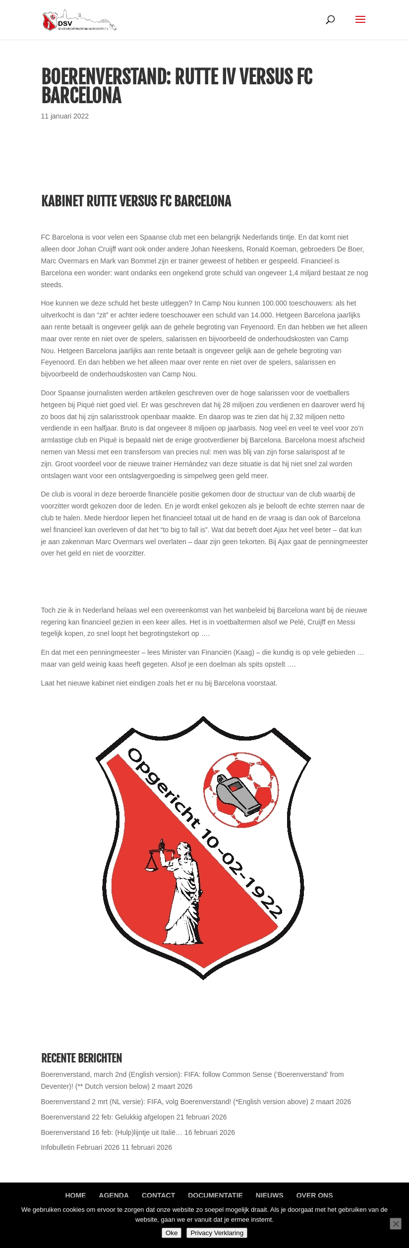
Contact (158, 1195)
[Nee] (396, 1224)
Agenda (114, 1195)
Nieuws (270, 1195)
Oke (171, 1233)
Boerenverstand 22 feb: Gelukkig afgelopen (108, 1117)
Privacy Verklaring (216, 1233)
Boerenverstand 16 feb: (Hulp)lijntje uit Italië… (112, 1132)
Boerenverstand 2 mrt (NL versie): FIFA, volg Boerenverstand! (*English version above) (175, 1102)
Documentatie (215, 1195)
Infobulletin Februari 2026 (80, 1147)
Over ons (314, 1195)
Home (75, 1195)
